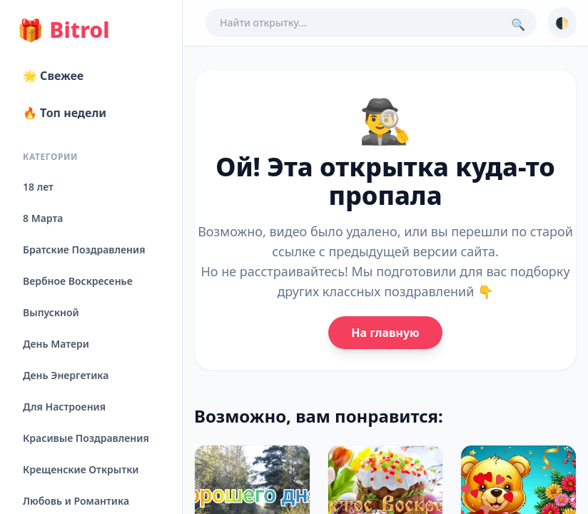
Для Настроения (64, 406)
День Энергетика (65, 375)
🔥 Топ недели (64, 113)
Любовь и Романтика (76, 501)
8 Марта (43, 218)
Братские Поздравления (84, 249)
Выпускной (51, 312)
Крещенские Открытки (81, 469)
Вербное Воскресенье (78, 281)
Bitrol (63, 30)
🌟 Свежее (53, 76)
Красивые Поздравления (86, 438)
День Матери (56, 344)
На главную (385, 333)
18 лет (38, 186)
